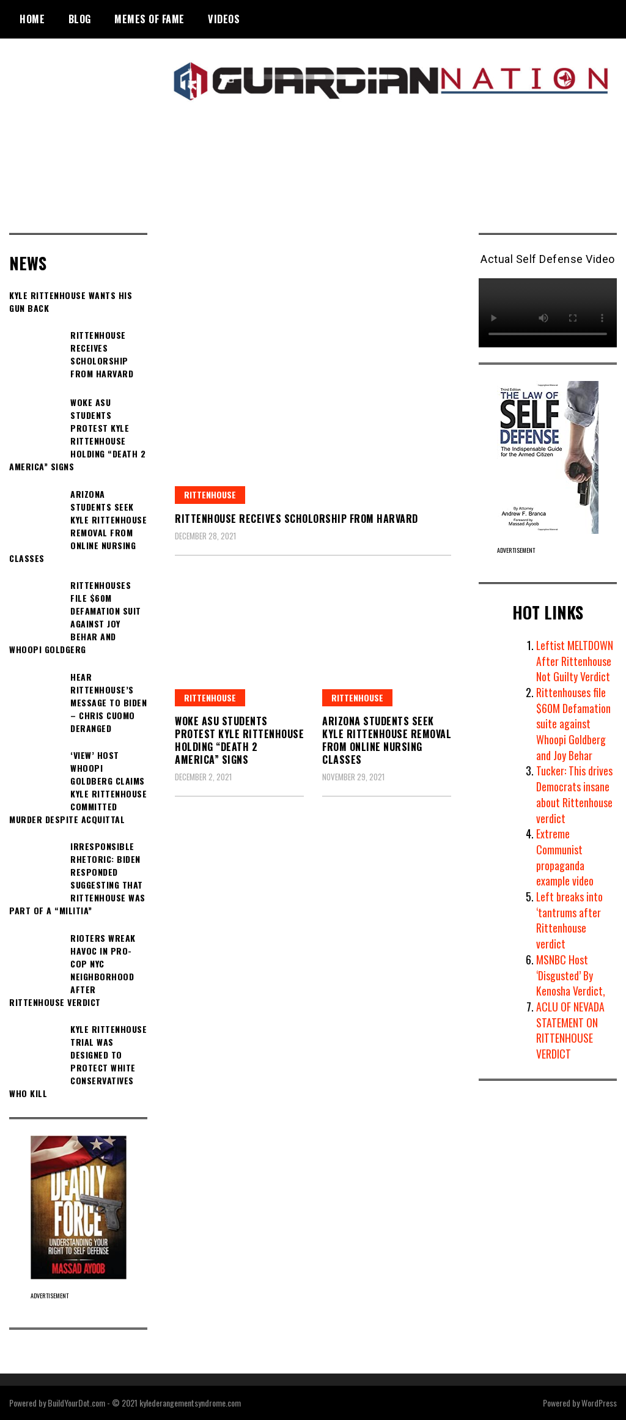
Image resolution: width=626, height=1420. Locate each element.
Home (32, 19)
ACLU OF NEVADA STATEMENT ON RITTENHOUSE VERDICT (570, 1030)
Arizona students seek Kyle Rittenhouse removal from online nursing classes (386, 740)
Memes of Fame (149, 19)
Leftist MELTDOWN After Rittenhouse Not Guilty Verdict (575, 660)
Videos (224, 19)
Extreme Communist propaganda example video (565, 857)
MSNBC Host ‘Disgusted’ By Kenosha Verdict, (570, 975)
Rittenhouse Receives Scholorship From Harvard (296, 518)
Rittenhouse (210, 494)
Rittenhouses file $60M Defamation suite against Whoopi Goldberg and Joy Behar (573, 723)
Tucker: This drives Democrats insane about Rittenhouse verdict (574, 794)
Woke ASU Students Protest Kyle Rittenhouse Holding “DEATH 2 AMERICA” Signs (239, 740)
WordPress (599, 1402)
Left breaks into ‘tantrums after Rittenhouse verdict (569, 920)
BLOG (79, 19)
